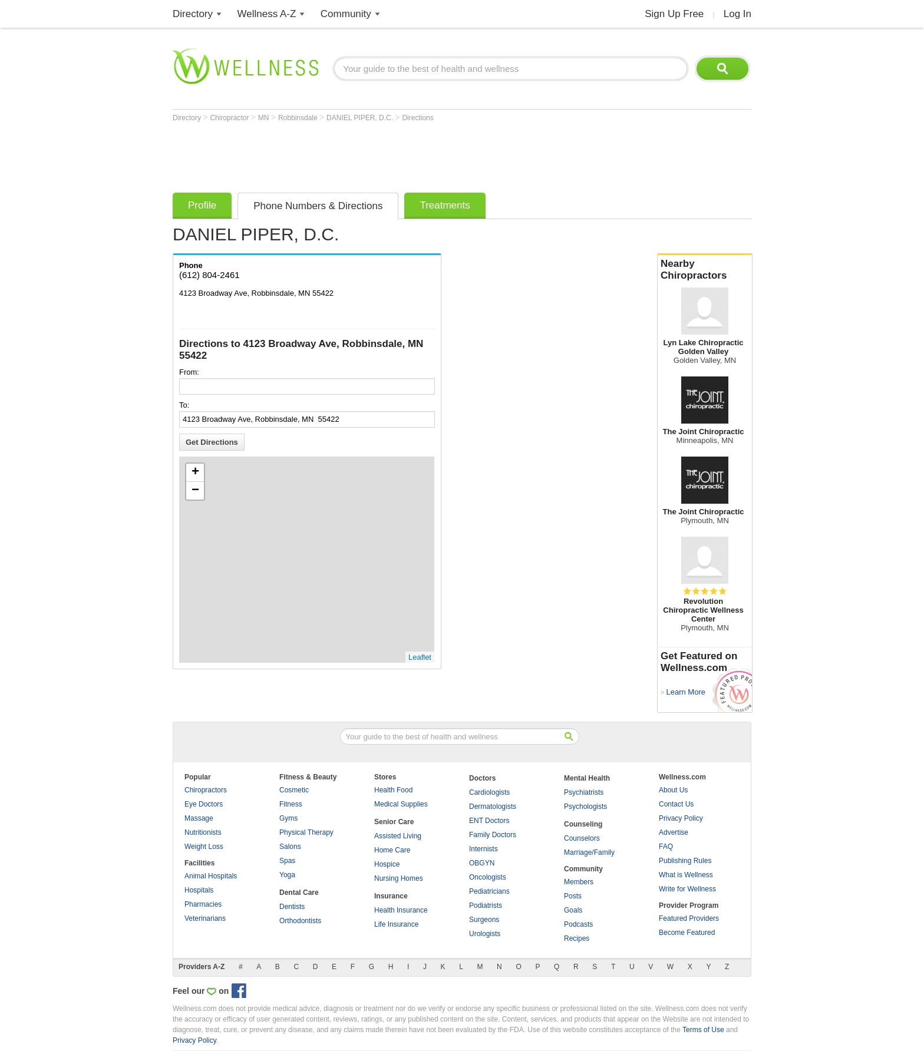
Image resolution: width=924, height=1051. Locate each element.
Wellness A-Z (266, 13)
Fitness (290, 804)
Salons (290, 846)
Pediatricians (489, 891)
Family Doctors (492, 835)
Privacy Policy (681, 818)
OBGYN (481, 863)
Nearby (705, 270)
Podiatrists (485, 905)
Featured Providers (689, 918)
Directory (193, 13)
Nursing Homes (398, 878)
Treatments (445, 205)
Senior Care (394, 822)
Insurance (391, 896)
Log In (737, 13)
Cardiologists (489, 792)
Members (578, 882)
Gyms (288, 818)
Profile (202, 205)
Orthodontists (300, 921)
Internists (483, 849)
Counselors (582, 838)
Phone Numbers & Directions (317, 205)
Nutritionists (203, 832)
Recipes (576, 938)
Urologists (484, 934)
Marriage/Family (589, 852)
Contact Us (676, 804)
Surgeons (484, 920)
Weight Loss (203, 846)
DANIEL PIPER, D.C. (360, 118)
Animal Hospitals (210, 876)
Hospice (387, 864)
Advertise (673, 832)
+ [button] (195, 472)
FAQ (666, 846)
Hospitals (198, 890)
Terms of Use (703, 1030)
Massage (198, 818)
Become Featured (687, 932)
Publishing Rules (685, 861)
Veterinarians (205, 918)
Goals (573, 910)
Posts (573, 896)
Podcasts (578, 924)
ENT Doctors (489, 821)
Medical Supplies (401, 804)
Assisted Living (397, 836)
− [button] (195, 491)
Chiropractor (230, 118)
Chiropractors (205, 790)
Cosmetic (294, 790)
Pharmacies (203, 904)
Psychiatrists (583, 792)
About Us (673, 790)
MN (264, 118)
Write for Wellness (687, 889)
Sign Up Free (674, 13)
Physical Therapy (306, 832)
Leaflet (419, 657)
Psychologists (585, 806)
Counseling (583, 824)
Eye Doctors (203, 804)
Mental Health (587, 778)
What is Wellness (686, 875)
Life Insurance (396, 924)
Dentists (292, 907)
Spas (287, 861)
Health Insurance (401, 910)
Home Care (392, 850)
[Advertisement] (387, 154)
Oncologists (487, 877)
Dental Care (299, 892)
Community (346, 13)
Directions (417, 118)
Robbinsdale (298, 118)
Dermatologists (492, 806)
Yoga (287, 875)
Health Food (393, 790)
